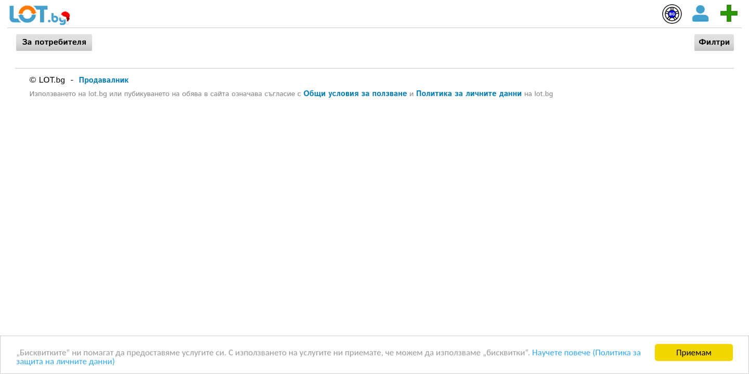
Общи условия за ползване (355, 93)
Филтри (714, 42)
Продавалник (104, 80)
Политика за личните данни (469, 93)
